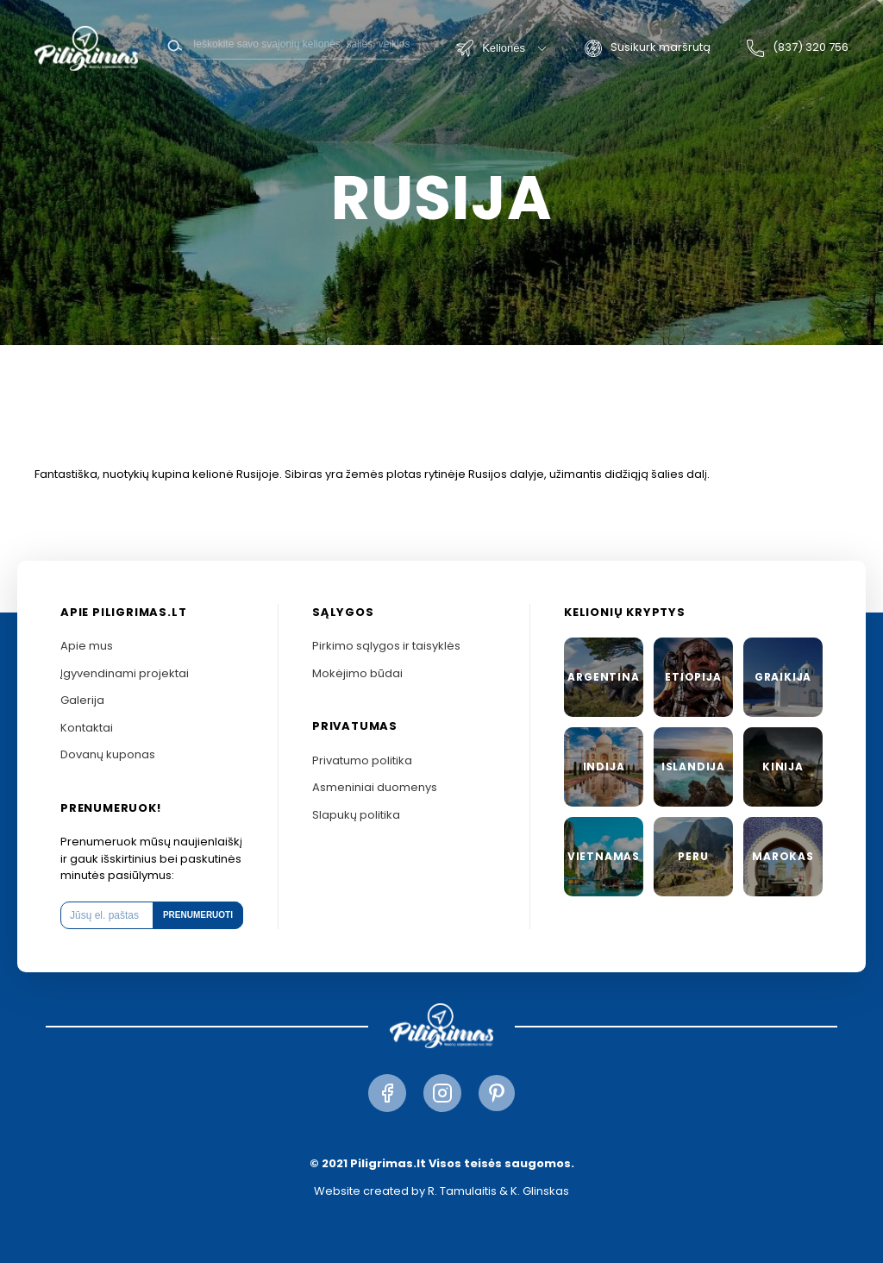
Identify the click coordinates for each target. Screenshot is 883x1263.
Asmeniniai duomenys (374, 787)
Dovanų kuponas (107, 754)
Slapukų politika (356, 815)
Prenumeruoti (198, 915)
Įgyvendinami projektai (124, 673)
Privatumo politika (362, 760)
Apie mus (86, 646)
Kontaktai (86, 727)
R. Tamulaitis (462, 1191)
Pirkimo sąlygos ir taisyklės (386, 646)
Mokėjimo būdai (357, 673)
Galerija (82, 700)
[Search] (307, 44)
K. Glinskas (539, 1191)
